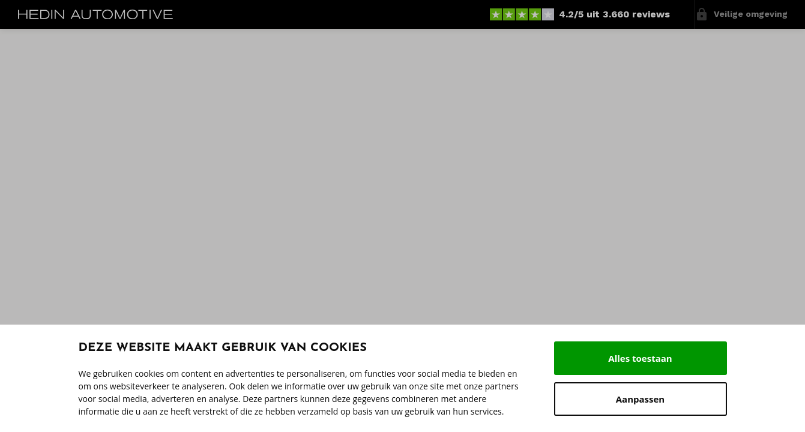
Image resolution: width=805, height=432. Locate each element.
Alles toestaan (640, 358)
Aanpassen (640, 399)
